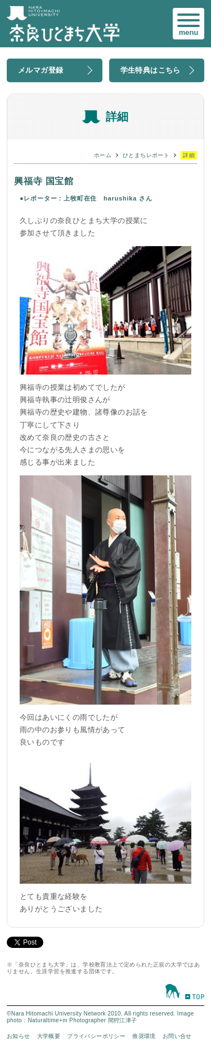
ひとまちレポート (146, 155)
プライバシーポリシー (96, 1036)
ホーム (102, 155)
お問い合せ (177, 1036)
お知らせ (18, 1036)
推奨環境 (144, 1036)
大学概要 (49, 1036)
